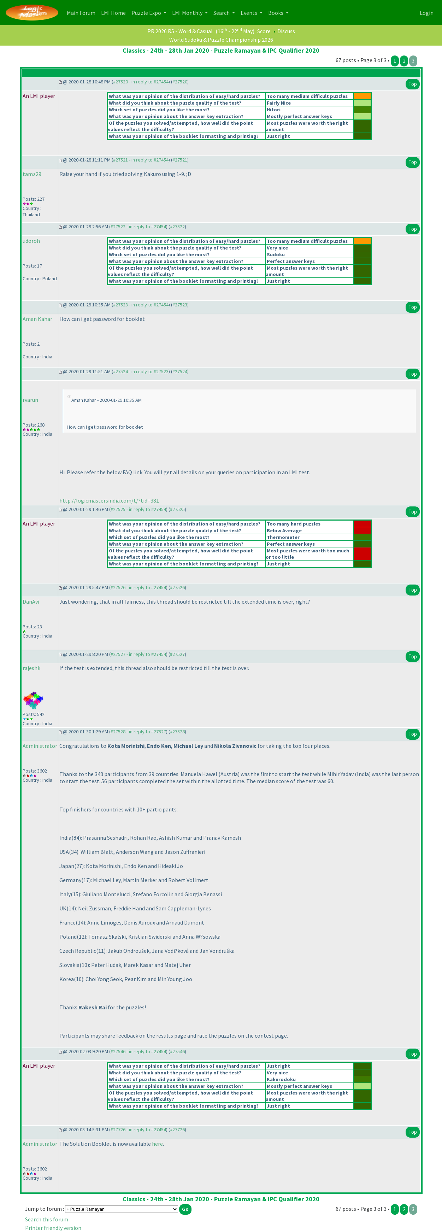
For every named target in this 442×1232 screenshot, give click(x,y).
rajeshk (31, 667)
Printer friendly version (53, 1227)
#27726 (177, 1129)
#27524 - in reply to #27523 (141, 371)
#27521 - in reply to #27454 (141, 160)
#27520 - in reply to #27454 (141, 81)
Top (412, 84)
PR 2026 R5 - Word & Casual (180, 31)
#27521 (179, 160)
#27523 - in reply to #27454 (141, 304)
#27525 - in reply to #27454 (138, 509)
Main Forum (82, 12)
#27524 (179, 371)
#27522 (177, 226)
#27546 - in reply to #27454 (138, 1051)
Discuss (286, 31)
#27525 (177, 509)
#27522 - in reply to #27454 (138, 226)
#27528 (177, 731)
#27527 (177, 654)
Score (264, 31)
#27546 (177, 1051)
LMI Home (115, 12)
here (157, 1143)
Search (222, 12)
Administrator (40, 745)
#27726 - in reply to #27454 (138, 1129)
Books (276, 12)
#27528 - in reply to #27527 (138, 731)
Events (249, 12)
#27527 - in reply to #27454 (138, 654)
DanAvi (31, 601)
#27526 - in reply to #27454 (138, 587)
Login (427, 12)
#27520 (179, 81)
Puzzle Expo (146, 12)
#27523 (179, 304)
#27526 (177, 587)
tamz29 (32, 173)
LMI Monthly (188, 12)
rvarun (30, 399)
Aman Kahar (37, 318)
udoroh (31, 240)
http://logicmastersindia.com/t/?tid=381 (109, 500)
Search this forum (46, 1219)
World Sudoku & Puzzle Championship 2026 (221, 39)
